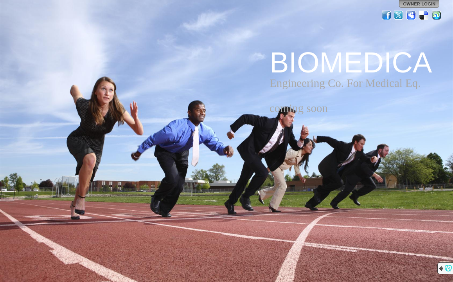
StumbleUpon (436, 15)
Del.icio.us (424, 15)
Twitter (399, 15)
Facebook (386, 15)
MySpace (411, 15)
